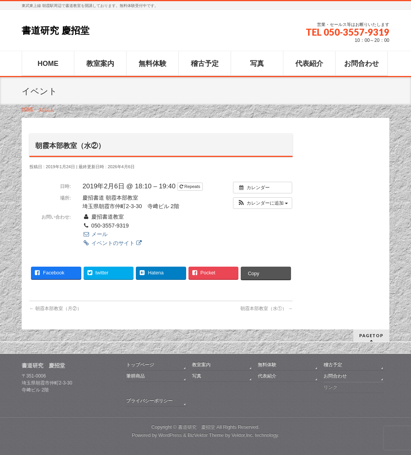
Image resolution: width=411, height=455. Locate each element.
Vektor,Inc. (242, 435)
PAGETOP (371, 335)
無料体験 (267, 364)
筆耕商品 (135, 376)
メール (94, 234)
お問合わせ (335, 376)
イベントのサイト (111, 243)
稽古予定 (333, 364)
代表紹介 (267, 376)
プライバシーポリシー (149, 400)
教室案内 (201, 364)
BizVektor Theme (206, 435)
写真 (196, 376)
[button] (262, 203)
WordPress (170, 435)
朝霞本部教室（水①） (266, 308)
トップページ (140, 364)
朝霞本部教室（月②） (55, 308)
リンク (330, 387)
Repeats (190, 186)
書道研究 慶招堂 (55, 30)
